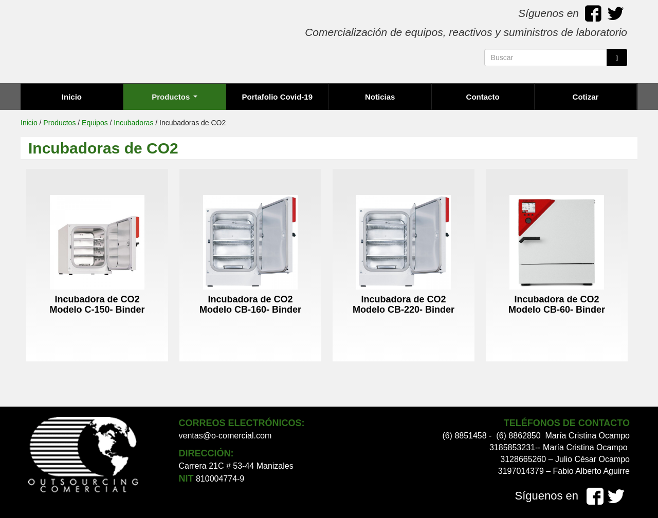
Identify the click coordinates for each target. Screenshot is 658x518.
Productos (174, 96)
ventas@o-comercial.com (225, 435)
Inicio (72, 96)
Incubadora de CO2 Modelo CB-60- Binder (556, 304)
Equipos (95, 123)
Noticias (380, 96)
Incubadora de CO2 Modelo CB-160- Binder (250, 304)
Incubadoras (133, 123)
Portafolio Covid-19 (277, 96)
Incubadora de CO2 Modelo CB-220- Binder (403, 304)
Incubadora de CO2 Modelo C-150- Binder (96, 304)
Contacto (483, 96)
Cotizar (586, 96)
